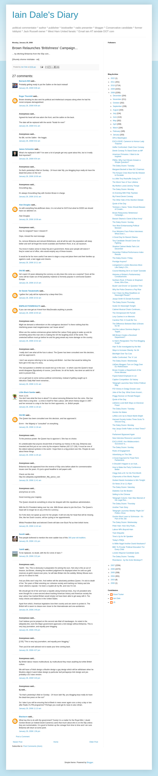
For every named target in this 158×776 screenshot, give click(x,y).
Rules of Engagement (121, 451)
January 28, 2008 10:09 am (30, 219)
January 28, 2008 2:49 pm (29, 610)
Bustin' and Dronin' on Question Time (127, 286)
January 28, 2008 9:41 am (29, 126)
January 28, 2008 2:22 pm (29, 556)
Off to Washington (119, 138)
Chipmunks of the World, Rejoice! (125, 477)
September (117, 106)
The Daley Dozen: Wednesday (124, 361)
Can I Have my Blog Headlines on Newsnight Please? (126, 294)
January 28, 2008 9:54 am (29, 159)
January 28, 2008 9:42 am (29, 141)
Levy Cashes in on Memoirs (123, 317)
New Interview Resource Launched (126, 438)
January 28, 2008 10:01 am (30, 197)
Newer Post (17, 742)
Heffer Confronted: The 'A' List (124, 357)
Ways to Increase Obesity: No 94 (125, 350)
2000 (113, 583)
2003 (113, 580)
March (115, 128)
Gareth (22, 534)
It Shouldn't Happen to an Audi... (125, 464)
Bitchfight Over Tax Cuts (122, 354)
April (115, 124)
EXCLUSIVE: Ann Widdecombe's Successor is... (125, 443)
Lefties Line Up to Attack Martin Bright (127, 416)
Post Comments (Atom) (32, 746)
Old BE (22, 271)
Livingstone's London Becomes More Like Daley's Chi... (127, 266)
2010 (113, 85)
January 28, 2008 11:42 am (30, 526)
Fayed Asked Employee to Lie (124, 376)
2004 (113, 576)
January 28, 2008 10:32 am (30, 298)
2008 (113, 93)
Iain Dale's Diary (45, 15)
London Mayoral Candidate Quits (125, 553)
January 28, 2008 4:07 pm (29, 650)
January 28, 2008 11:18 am (30, 407)
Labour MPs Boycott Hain (122, 529)
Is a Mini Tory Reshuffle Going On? (126, 179)
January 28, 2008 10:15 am (30, 283)
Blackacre (23, 717)
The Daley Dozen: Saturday (123, 487)
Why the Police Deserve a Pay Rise (126, 289)
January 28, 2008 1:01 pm (29, 541)
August (116, 110)
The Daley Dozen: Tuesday (123, 166)
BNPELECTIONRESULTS (29, 306)
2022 (113, 78)
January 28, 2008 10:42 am (30, 341)
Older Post (93, 742)
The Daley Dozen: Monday (123, 189)
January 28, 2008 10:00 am (30, 176)
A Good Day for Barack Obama (124, 237)
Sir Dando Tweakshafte (29, 291)
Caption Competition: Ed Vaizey (125, 379)
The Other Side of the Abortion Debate (127, 200)
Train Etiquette (118, 533)
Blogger (90, 762)
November (117, 99)
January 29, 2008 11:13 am (30, 708)
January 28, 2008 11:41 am (30, 480)
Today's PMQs (118, 540)
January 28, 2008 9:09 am (29, 106)
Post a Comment (22, 737)
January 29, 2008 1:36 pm (29, 731)
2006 (113, 569)
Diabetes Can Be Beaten (122, 491)
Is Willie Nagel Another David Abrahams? (129, 544)
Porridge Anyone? (119, 261)
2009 (113, 89)
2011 (113, 82)
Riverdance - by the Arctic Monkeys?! (127, 560)
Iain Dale (116, 598)
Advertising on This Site (122, 454)
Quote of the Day (119, 204)
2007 (113, 565)
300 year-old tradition (77, 538)
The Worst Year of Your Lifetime (125, 182)
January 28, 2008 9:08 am (29, 88)
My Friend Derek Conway (122, 196)
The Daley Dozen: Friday (122, 258)
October (116, 103)
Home (55, 742)
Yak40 (21, 549)
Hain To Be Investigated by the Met (126, 347)
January (116, 135)
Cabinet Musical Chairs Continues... (126, 309)
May (115, 121)
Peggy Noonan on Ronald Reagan (126, 396)
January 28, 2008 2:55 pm (29, 630)
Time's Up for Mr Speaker (122, 536)
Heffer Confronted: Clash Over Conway (128, 147)
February (117, 131)
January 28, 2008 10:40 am (30, 313)
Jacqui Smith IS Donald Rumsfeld (126, 299)
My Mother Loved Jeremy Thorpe (125, 186)
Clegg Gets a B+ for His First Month (126, 473)
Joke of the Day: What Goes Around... (127, 392)
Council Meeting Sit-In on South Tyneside (129, 271)
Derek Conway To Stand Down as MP (127, 151)
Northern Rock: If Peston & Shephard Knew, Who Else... (127, 281)
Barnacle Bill (24, 81)
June (115, 117)
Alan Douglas (25, 205)
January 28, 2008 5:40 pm (29, 678)
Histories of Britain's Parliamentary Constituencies (126, 275)
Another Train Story (120, 507)
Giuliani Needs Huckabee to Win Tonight (128, 480)
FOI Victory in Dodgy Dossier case (126, 389)
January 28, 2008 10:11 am (30, 263)
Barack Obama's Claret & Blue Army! (127, 219)
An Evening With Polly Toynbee (125, 193)
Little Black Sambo (27, 392)
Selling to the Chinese (121, 494)
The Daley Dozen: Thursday (123, 504)
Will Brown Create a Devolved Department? (124, 336)
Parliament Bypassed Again (123, 434)
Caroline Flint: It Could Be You (124, 320)
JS (114, 602)
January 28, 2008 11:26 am (30, 455)
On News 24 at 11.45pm (122, 484)
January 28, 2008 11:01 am (30, 384)
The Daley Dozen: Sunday (123, 222)
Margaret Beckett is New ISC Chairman (128, 169)
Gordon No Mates (119, 412)
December (117, 96)
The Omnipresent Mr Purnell (123, 313)
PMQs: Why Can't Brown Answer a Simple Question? (126, 161)
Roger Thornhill (26, 96)
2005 (113, 572)
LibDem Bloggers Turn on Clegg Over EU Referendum (127, 365)
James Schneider (26, 149)
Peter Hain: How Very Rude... (124, 526)
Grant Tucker (118, 594)
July (115, 113)
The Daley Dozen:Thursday (123, 302)
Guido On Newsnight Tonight (124, 306)
